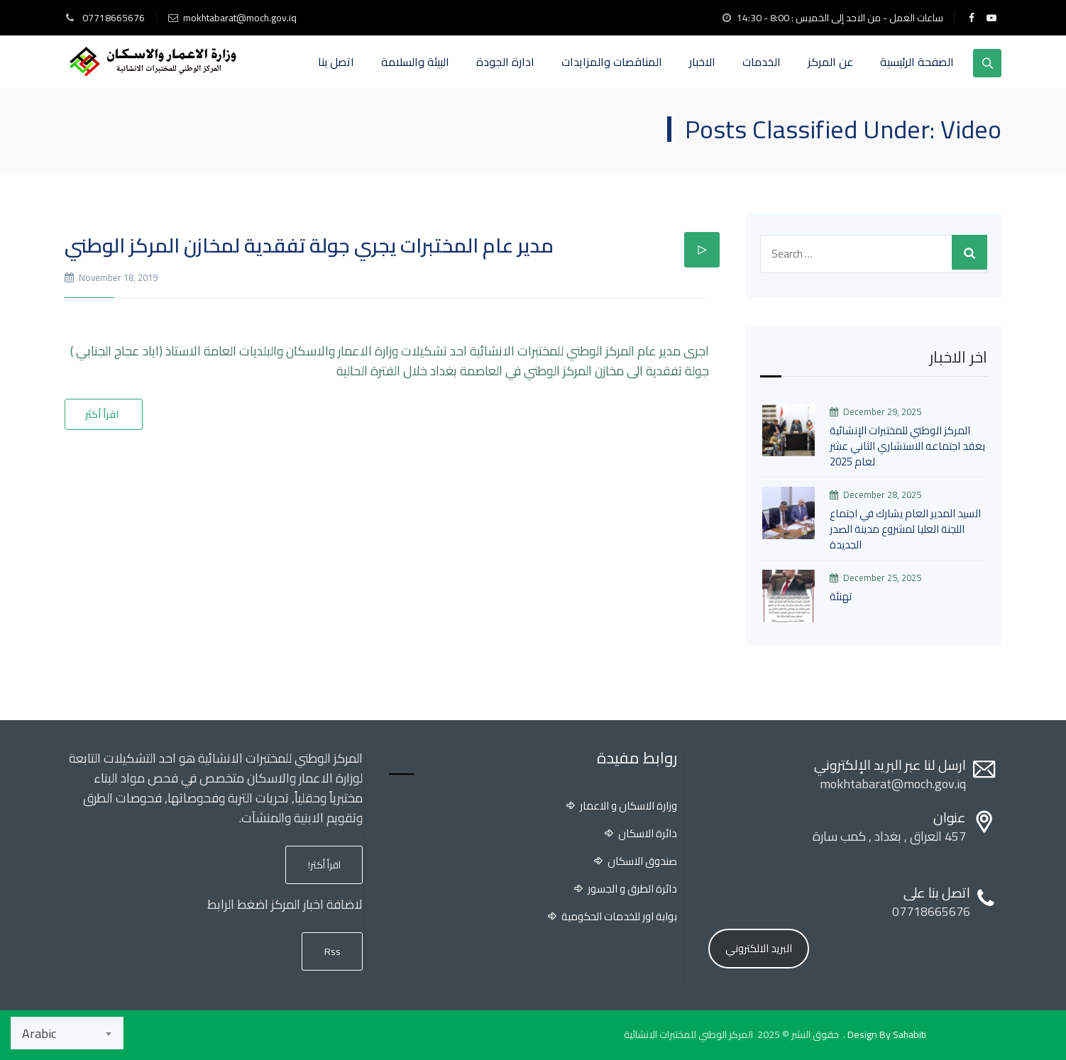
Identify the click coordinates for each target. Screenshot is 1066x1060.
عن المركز (830, 61)
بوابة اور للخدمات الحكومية (619, 917)
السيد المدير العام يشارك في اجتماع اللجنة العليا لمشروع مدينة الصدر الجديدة (905, 529)
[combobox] (67, 1033)
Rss (332, 951)
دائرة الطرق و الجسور (632, 889)
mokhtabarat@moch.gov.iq (240, 18)
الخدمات (761, 61)
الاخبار (702, 61)
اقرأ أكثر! (324, 865)
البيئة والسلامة (415, 61)
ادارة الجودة (505, 61)
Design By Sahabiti (886, 1034)
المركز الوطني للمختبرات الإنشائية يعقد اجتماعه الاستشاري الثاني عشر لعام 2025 (907, 446)
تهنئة (841, 596)
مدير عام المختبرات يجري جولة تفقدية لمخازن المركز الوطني (309, 245)
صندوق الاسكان (642, 861)
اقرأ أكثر (102, 414)
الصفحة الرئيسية (917, 61)
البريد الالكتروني (758, 948)
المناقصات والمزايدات (611, 61)
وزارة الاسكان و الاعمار (628, 806)
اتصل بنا (336, 61)
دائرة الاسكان (647, 834)
